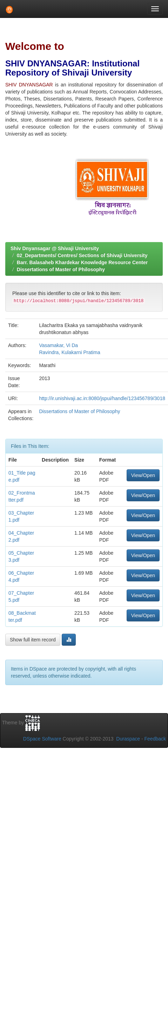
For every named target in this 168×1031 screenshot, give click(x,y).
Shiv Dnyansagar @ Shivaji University (55, 248)
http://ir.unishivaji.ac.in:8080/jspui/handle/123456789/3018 (102, 398)
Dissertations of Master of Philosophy (61, 269)
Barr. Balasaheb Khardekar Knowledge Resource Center (82, 262)
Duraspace (128, 739)
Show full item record (33, 639)
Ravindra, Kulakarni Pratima (69, 352)
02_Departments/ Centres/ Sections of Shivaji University (82, 255)
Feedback (155, 739)
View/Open (143, 475)
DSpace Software (42, 739)
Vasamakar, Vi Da (58, 345)
